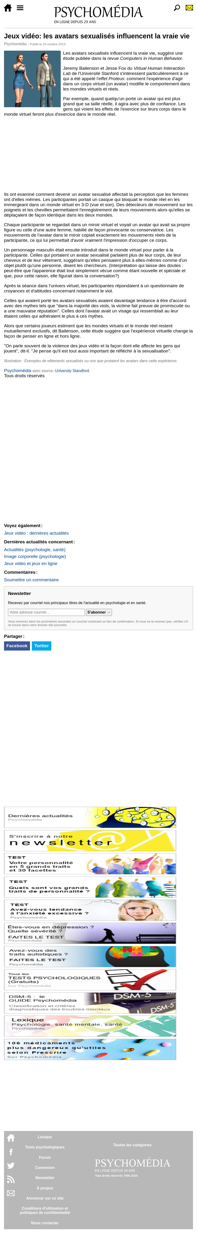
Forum (45, 1157)
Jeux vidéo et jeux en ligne (30, 563)
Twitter (41, 645)
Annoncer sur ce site (45, 1198)
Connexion (45, 1168)
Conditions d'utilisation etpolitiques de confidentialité (45, 1210)
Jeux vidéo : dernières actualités (36, 533)
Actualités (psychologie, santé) (34, 549)
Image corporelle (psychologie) (35, 556)
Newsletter (45, 1178)
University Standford (72, 371)
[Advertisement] (98, 154)
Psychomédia (15, 44)
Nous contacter (45, 1223)
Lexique (45, 1137)
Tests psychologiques (45, 1147)
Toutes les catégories (132, 1145)
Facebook (17, 645)
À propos (45, 1188)
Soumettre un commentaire (31, 579)
